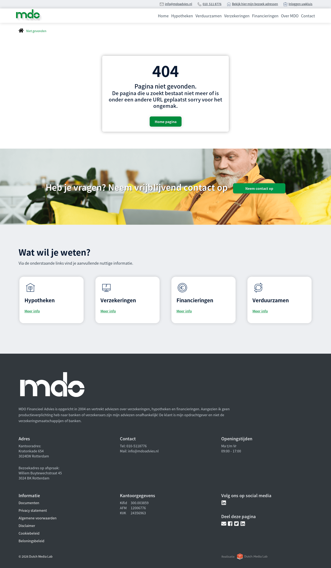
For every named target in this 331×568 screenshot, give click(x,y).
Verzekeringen (237, 15)
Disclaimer (27, 525)
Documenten (29, 502)
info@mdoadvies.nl (178, 4)
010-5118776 (136, 445)
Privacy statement (33, 510)
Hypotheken (182, 15)
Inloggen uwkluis (300, 4)
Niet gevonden (36, 31)
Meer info (32, 310)
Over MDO (289, 15)
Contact (308, 15)
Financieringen (265, 15)
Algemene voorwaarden (38, 517)
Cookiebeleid (29, 533)
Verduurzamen (208, 15)
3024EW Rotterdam (34, 456)
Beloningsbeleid (31, 540)
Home (163, 15)
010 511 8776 (212, 4)
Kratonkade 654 (31, 450)
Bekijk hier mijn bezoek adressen (255, 4)
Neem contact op (259, 188)
